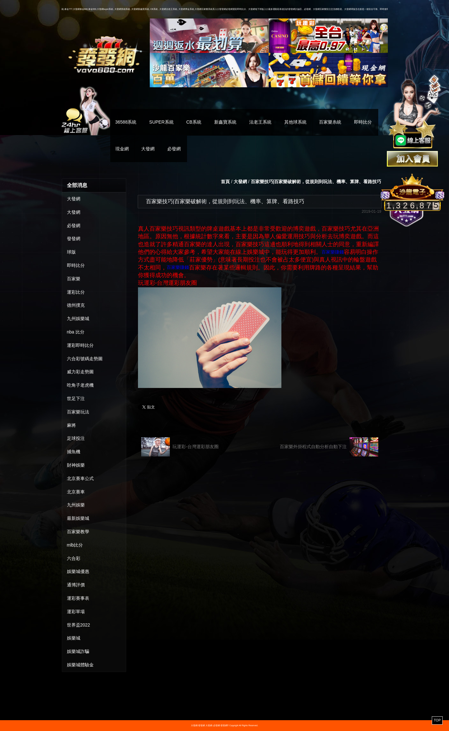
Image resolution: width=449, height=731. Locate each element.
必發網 (174, 148)
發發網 (73, 238)
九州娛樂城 (78, 318)
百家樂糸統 (330, 122)
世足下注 (76, 398)
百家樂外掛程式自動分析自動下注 (329, 446)
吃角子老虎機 (80, 385)
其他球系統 (295, 122)
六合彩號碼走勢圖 (85, 358)
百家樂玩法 (78, 411)
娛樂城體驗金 (80, 664)
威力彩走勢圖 (80, 371)
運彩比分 (76, 292)
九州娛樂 (76, 504)
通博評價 (76, 584)
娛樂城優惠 (78, 571)
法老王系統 (260, 122)
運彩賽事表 (78, 598)
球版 (71, 251)
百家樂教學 (78, 531)
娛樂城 (73, 638)
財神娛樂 (76, 465)
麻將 (71, 425)
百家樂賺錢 (333, 251)
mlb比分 (75, 545)
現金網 (122, 148)
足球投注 (76, 438)
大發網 (148, 148)
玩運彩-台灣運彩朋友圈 (180, 446)
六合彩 (73, 558)
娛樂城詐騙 (78, 651)
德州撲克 (76, 305)
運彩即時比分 (80, 345)
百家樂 (73, 278)
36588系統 (126, 122)
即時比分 (363, 122)
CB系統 (193, 122)
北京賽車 (76, 491)
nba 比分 (75, 331)
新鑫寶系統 (225, 122)
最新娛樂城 (78, 518)
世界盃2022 (78, 624)
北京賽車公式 (80, 478)
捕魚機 (73, 451)
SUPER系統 (161, 122)
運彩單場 (76, 611)
